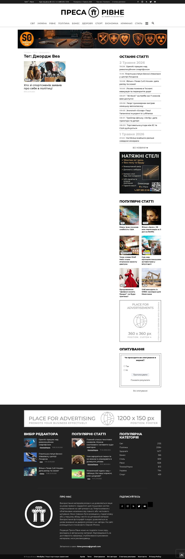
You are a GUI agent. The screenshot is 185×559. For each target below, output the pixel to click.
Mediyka (40, 557)
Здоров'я (87, 23)
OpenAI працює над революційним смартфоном (48, 442)
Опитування (99, 557)
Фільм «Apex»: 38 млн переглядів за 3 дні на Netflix (151, 229)
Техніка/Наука (125, 467)
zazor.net (64, 557)
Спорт (99, 23)
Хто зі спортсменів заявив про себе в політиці (43, 87)
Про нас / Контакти (103, 2)
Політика (63, 23)
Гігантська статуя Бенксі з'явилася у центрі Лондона (50, 456)
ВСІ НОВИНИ (140, 148)
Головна (27, 52)
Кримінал (126, 23)
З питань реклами (118, 2)
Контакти (142, 557)
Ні (127, 370)
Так (127, 366)
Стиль (138, 23)
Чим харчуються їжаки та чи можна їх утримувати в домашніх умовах (99, 459)
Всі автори (112, 557)
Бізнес (76, 23)
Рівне (52, 23)
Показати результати (140, 380)
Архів (82, 557)
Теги (35, 52)
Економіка (111, 23)
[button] (147, 23)
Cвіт (32, 23)
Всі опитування (140, 391)
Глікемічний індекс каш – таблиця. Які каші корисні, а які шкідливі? (99, 473)
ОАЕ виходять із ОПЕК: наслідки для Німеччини (151, 291)
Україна (42, 23)
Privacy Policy (155, 557)
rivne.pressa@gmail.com (89, 546)
